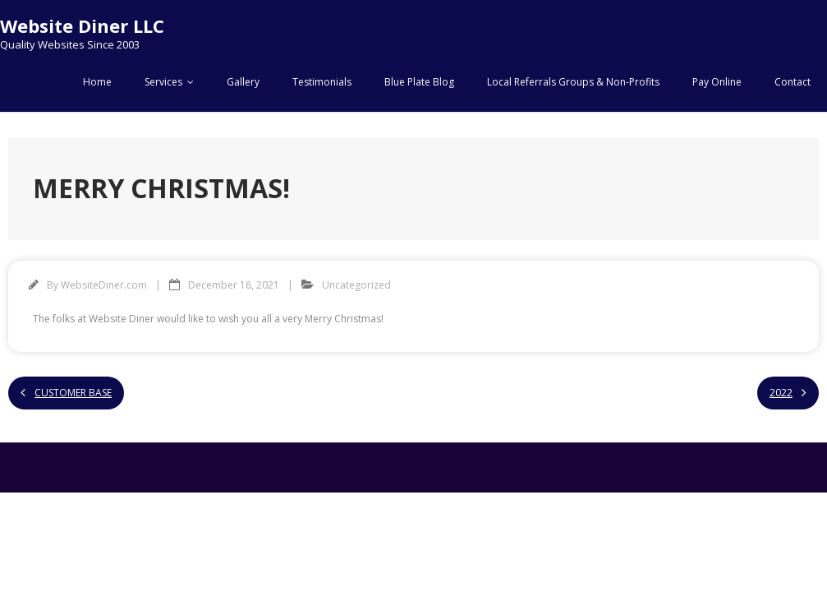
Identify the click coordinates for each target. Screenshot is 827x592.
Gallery (243, 82)
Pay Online (717, 82)
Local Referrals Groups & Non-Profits (573, 82)
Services (163, 82)
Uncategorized (356, 285)
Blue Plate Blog (419, 82)
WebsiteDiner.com (104, 285)
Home (97, 82)
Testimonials (321, 82)
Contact (792, 82)
